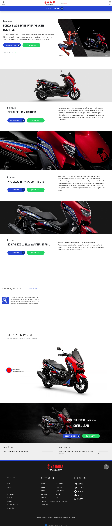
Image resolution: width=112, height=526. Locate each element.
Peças (43, 491)
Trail (8, 491)
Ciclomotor (10, 508)
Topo (106, 467)
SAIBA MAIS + (33, 289)
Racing (9, 501)
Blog (57, 498)
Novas (43, 484)
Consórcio (59, 487)
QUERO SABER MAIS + (47, 451)
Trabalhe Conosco (61, 501)
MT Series (10, 498)
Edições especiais (12, 504)
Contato (43, 498)
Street (9, 487)
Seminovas (59, 484)
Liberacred (44, 504)
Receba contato (53, 8)
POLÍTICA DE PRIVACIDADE (48, 501)
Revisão (58, 494)
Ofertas (43, 487)
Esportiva (10, 494)
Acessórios (44, 494)
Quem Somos (59, 491)
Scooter (9, 484)
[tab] (9, 370)
